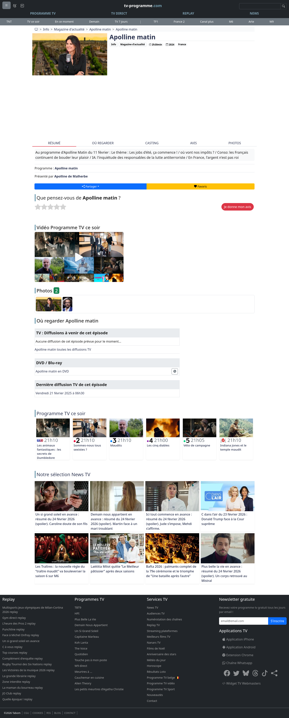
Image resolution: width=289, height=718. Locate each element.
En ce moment (64, 21)
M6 (231, 21)
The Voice (81, 648)
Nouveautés (155, 695)
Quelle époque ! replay (17, 699)
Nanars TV (154, 642)
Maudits (116, 445)
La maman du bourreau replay (22, 687)
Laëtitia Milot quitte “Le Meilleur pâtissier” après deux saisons (115, 568)
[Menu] (6, 5)
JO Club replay (11, 693)
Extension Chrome (237, 655)
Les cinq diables (158, 445)
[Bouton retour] (22, 6)
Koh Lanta (81, 642)
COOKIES (38, 713)
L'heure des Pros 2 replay (18, 623)
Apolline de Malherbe (71, 176)
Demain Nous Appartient (91, 625)
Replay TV (153, 625)
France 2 (179, 21)
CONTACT (69, 713)
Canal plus (207, 21)
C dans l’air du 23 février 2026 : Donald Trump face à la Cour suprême (224, 519)
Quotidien (81, 654)
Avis (193, 143)
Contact (152, 701)
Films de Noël (156, 648)
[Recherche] (260, 6)
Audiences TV (156, 613)
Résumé (54, 143)
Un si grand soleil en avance (20, 641)
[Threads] (255, 673)
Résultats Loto (156, 672)
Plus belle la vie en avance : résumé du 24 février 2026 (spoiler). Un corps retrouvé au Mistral (224, 573)
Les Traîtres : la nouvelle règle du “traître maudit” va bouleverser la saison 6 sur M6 (60, 571)
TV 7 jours (121, 21)
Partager (89, 186)
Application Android (239, 647)
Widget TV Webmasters (241, 683)
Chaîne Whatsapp (237, 663)
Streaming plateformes (162, 631)
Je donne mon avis (237, 207)
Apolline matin (100, 29)
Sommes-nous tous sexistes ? (87, 447)
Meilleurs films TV (158, 637)
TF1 (156, 21)
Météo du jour (156, 660)
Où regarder (103, 143)
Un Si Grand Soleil (86, 631)
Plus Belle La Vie (85, 619)
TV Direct (119, 13)
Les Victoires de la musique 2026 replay (28, 670)
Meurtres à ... (83, 672)
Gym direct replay (14, 618)
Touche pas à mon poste (91, 660)
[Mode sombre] (14, 6)
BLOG (57, 713)
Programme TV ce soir (61, 413)
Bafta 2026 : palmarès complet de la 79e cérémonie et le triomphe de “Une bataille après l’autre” (171, 571)
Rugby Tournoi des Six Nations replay (27, 664)
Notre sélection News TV (63, 474)
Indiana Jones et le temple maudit (233, 447)
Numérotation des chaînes (164, 619)
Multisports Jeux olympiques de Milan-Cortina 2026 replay (32, 610)
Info (46, 29)
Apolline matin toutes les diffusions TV (63, 349)
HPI (77, 613)
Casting (152, 143)
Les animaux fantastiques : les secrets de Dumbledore (49, 451)
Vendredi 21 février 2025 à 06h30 (60, 393)
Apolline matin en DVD (52, 371)
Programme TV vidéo (161, 683)
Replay (188, 13)
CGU (26, 713)
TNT (9, 21)
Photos (235, 143)
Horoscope (154, 666)
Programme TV (43, 13)
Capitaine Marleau (87, 637)
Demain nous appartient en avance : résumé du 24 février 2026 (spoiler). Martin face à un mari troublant (114, 521)
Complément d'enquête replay (22, 658)
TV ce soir (33, 21)
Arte (251, 21)
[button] (274, 673)
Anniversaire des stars (161, 654)
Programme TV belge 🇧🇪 (163, 677)
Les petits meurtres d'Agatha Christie (99, 689)
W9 (271, 21)
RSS (48, 713)
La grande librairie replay (19, 676)
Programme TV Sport (161, 689)
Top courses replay (14, 652)
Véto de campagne (197, 445)
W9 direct (81, 666)
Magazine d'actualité (69, 29)
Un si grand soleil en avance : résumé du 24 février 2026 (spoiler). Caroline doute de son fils (61, 519)
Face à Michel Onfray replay (20, 635)
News (254, 13)
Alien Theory (83, 683)
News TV (152, 607)
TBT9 (78, 607)
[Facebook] (227, 673)
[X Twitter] (236, 673)
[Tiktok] (265, 673)
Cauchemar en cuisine (89, 677)
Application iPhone (238, 639)
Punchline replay (13, 629)
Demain (94, 21)
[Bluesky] (246, 673)
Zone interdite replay (16, 682)
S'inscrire (277, 621)
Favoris (200, 186)
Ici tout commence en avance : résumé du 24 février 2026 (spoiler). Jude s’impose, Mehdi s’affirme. (169, 521)
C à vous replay (12, 647)
